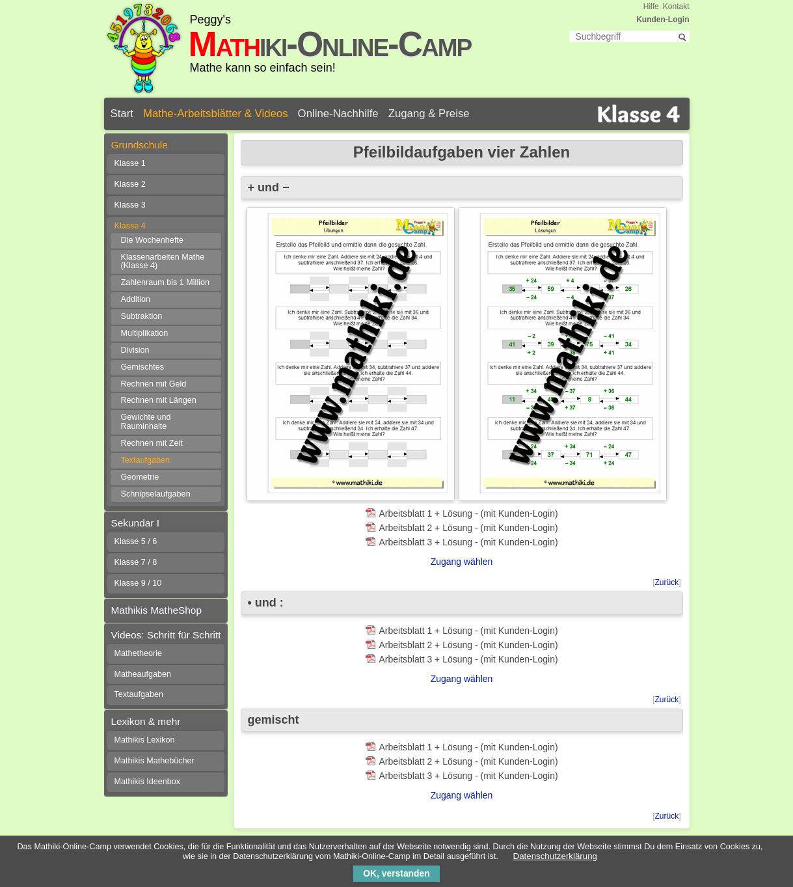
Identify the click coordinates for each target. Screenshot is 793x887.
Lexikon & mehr (146, 721)
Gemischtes (143, 367)
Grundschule (139, 144)
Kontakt (676, 6)
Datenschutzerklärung (555, 856)
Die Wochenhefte (152, 240)
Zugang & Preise (429, 113)
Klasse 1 (130, 163)
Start (122, 113)
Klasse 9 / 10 (138, 583)
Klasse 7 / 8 (135, 562)
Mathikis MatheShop (156, 610)
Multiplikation (144, 333)
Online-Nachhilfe (338, 113)
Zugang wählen (462, 561)
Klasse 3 (130, 205)
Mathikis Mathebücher (154, 760)
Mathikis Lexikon (144, 739)
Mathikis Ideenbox (147, 781)
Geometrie (140, 477)
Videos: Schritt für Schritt (166, 634)
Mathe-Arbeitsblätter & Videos (215, 113)
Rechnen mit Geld (154, 384)
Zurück (666, 582)
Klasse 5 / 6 (135, 541)
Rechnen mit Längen (158, 400)
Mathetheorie (138, 653)
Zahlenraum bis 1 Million (165, 282)
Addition (136, 299)
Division (135, 350)
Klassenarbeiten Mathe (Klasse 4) (163, 261)
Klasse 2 (130, 184)
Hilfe (651, 6)
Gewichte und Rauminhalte (146, 422)
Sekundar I (135, 522)
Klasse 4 (130, 225)
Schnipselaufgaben (156, 493)
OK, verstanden (396, 873)
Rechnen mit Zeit (152, 443)
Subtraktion (142, 316)
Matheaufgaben (143, 674)
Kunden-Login (662, 19)
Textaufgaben (145, 460)
